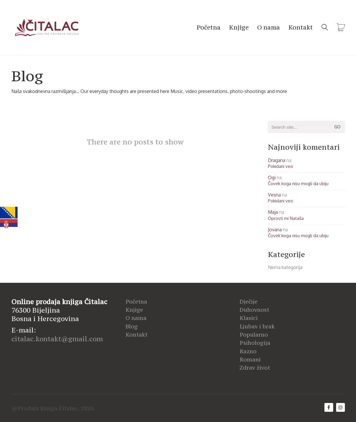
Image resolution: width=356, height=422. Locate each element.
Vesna (274, 195)
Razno (248, 351)
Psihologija (255, 342)
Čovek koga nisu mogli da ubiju (298, 183)
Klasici (249, 317)
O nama (136, 317)
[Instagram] (340, 407)
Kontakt (136, 334)
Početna (136, 301)
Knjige (134, 309)
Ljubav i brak (257, 326)
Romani (250, 359)
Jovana (275, 229)
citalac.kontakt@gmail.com (57, 339)
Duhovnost (254, 309)
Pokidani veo (280, 166)
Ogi (272, 177)
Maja (273, 212)
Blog (131, 326)
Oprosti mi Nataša (286, 218)
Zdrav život (255, 367)
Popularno (254, 334)
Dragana (276, 160)
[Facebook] (328, 407)
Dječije (248, 301)
